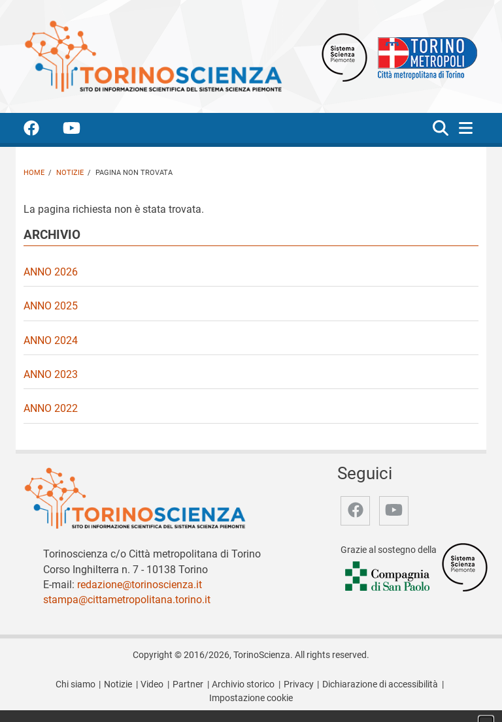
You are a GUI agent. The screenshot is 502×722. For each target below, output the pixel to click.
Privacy (299, 684)
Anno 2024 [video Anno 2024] (51, 340)
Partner (188, 684)
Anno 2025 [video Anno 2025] (51, 306)
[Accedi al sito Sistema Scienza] (465, 567)
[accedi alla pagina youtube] (82, 130)
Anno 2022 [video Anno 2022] (51, 408)
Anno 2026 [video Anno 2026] (51, 272)
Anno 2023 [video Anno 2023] (51, 374)
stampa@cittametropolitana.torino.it (126, 599)
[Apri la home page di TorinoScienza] (153, 56)
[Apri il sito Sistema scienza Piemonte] (344, 56)
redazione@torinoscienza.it (139, 584)
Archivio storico (243, 684)
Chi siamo (75, 684)
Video (152, 684)
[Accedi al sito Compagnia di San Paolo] (388, 576)
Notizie (70, 172)
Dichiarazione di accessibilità (380, 684)
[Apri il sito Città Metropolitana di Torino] (424, 56)
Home (34, 172)
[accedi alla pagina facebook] (42, 130)
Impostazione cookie (251, 698)
